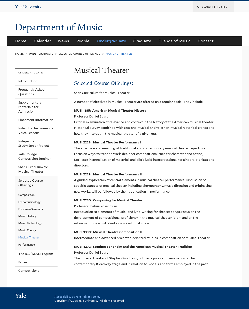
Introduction (27, 81)
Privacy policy (91, 296)
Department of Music (59, 27)
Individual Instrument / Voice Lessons (35, 130)
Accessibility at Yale (67, 296)
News (63, 41)
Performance (26, 244)
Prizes (22, 262)
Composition (26, 194)
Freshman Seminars (30, 209)
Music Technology (30, 223)
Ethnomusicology (29, 202)
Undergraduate (111, 41)
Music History (27, 216)
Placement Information (35, 120)
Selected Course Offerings (79, 53)
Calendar (42, 41)
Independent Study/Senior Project (33, 143)
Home (20, 41)
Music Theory (27, 230)
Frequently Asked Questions (31, 92)
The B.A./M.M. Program (35, 254)
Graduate (142, 41)
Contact (206, 41)
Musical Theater (28, 237)
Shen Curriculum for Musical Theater (33, 169)
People (82, 41)
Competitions (28, 270)
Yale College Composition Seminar (34, 156)
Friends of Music (174, 41)
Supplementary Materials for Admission (29, 107)
